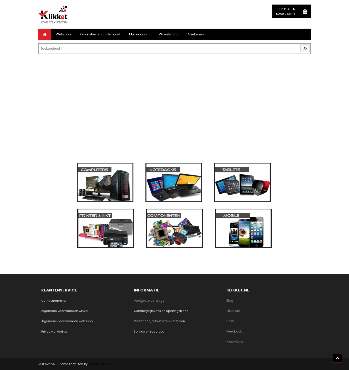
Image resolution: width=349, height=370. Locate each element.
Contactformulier (53, 300)
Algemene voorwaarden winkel (64, 311)
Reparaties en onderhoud (100, 34)
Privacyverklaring (54, 331)
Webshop (63, 34)
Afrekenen (196, 34)
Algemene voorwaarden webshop (67, 321)
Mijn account (139, 34)
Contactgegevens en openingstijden (161, 311)
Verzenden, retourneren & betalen (159, 321)
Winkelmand (169, 34)
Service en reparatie (149, 331)
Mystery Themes (99, 364)
